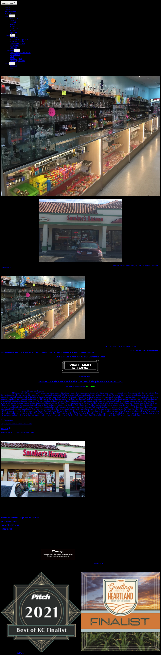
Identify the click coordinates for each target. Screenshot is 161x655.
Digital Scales (15, 55)
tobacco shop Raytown (121, 405)
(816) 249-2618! (84, 377)
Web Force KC (99, 563)
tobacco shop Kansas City (10, 405)
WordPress (19, 653)
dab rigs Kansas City (23, 395)
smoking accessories (91, 401)
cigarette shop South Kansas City (129, 393)
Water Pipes (14, 18)
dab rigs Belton (153, 393)
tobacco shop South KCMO (131, 415)
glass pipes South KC (135, 409)
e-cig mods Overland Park (17, 397)
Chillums (13, 22)
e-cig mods (123, 395)
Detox (12, 57)
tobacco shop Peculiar (87, 405)
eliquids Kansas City (44, 399)
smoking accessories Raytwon (102, 403)
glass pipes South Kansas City (116, 409)
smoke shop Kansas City (103, 399)
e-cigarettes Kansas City (77, 397)
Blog (11, 68)
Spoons (12, 24)
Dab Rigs (13, 20)
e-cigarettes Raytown (131, 397)
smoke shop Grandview (84, 399)
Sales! (7, 9)
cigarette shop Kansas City (89, 393)
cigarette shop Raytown (108, 393)
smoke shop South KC (52, 413)
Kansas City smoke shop (47, 411)
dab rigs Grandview (8, 395)
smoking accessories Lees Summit (29, 403)
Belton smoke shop (141, 407)
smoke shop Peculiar (19, 401)
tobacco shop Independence (119, 413)
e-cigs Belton (144, 397)
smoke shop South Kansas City (71, 401)
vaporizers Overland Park (86, 407)
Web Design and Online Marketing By (80, 386)
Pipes (7, 16)
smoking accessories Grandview (110, 401)
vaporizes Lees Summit (119, 407)
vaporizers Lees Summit (67, 407)
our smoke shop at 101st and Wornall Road (120, 346)
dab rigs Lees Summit (53, 395)
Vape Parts (13, 48)
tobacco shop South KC (111, 415)
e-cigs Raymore (13, 399)
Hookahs (13, 30)
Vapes (7, 35)
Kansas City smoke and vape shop (33, 391)
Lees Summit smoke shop (78, 411)
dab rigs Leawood (37, 395)
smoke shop (56, 399)
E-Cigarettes (14, 46)
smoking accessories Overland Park (55, 403)
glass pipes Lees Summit (60, 409)
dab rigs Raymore (98, 395)
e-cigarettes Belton (44, 397)
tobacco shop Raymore (103, 405)
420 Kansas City (18, 393)
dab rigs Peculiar (85, 395)
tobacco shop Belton (131, 403)
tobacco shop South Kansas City (141, 405)
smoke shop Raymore (35, 401)
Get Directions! (10, 11)
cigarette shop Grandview (69, 393)
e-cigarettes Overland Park (113, 397)
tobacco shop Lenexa (49, 415)
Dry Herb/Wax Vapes (17, 44)
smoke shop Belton (68, 399)
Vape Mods (14, 38)
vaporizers (4, 407)
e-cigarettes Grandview (60, 397)
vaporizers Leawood (50, 407)
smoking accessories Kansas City (135, 401)
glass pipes (153, 407)
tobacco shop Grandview (148, 403)
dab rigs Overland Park (70, 395)
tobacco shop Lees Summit (47, 405)
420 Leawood (29, 393)
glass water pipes (13, 411)
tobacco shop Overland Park (68, 405)
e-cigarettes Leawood (94, 397)
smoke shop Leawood (120, 399)
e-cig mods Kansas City (136, 395)
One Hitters (14, 28)
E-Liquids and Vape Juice (19, 40)
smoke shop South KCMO (70, 413)
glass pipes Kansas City (26, 409)
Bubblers (13, 26)
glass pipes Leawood (43, 409)
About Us (13, 66)
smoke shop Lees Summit (138, 399)
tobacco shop (118, 403)
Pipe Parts (13, 32)
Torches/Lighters (16, 59)
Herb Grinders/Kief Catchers (20, 53)
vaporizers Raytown (103, 407)
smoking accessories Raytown (79, 403)
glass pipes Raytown (97, 409)
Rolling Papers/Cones (17, 61)
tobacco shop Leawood (28, 405)
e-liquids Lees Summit (28, 399)
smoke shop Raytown (52, 401)
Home (7, 7)
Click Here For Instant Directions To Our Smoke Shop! (80, 357)
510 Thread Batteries (17, 42)
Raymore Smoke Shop (96, 411)
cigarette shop (55, 393)
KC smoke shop (62, 411)
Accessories (9, 50)
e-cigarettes (32, 397)
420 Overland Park (42, 393)
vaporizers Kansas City (34, 407)
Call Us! (8, 13)
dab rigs (145, 393)
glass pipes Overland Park (79, 409)
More (7, 64)
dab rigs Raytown (112, 395)
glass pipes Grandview (9, 409)
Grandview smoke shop (28, 411)
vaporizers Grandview (17, 407)
